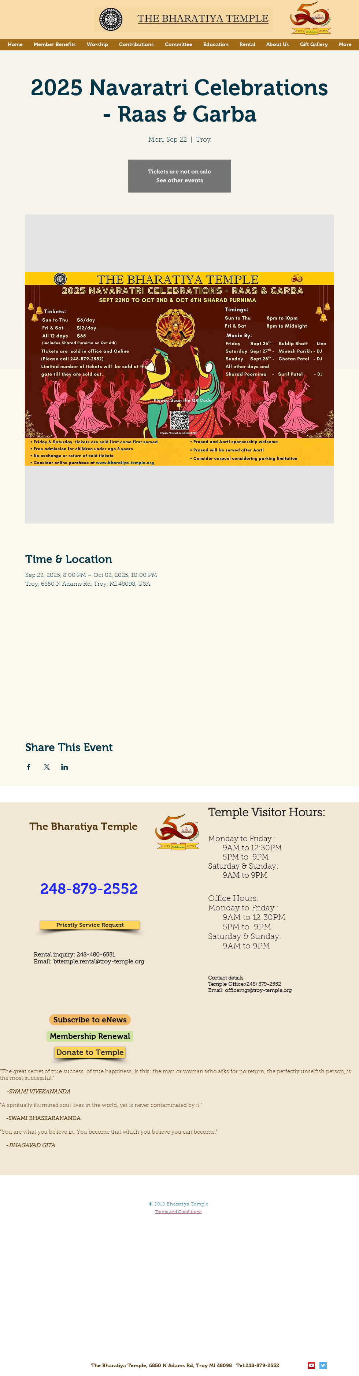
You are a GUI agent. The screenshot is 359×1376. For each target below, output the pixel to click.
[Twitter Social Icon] (323, 1365)
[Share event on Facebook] (28, 767)
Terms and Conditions (178, 1212)
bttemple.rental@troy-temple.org (98, 962)
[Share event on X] (46, 767)
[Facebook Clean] (334, 1365)
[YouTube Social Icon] (311, 1365)
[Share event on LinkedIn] (64, 767)
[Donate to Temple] (90, 1052)
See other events (179, 180)
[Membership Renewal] (90, 1036)
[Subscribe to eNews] (90, 1019)
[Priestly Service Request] (90, 925)
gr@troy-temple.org (268, 990)
